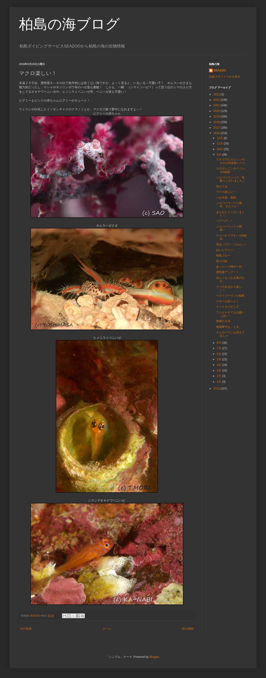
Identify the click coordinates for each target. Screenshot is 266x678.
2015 (217, 388)
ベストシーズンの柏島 (230, 295)
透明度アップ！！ (227, 272)
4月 (219, 365)
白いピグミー (224, 250)
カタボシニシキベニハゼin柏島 (230, 170)
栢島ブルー (223, 255)
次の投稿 (26, 628)
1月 (219, 381)
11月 (220, 143)
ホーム (107, 628)
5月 (219, 359)
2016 (217, 133)
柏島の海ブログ (69, 24)
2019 (217, 116)
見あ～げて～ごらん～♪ (231, 244)
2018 (217, 122)
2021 (217, 105)
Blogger (154, 657)
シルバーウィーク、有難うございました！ (230, 179)
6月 (219, 354)
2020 (217, 111)
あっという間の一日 (229, 266)
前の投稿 (188, 628)
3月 (219, 370)
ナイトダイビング (227, 306)
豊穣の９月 (223, 321)
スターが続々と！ (227, 301)
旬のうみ (222, 186)
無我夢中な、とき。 (229, 327)
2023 (217, 94)
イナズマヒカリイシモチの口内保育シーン (230, 161)
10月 (220, 149)
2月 (219, 376)
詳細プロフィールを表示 (224, 76)
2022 (217, 100)
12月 (220, 138)
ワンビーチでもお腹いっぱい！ (230, 314)
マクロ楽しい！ (226, 192)
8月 (219, 342)
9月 (219, 154)
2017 (217, 127)
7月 (219, 348)
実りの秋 (222, 261)
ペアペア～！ (224, 221)
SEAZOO (220, 70)
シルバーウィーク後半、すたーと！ (229, 204)
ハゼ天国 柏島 (226, 197)
